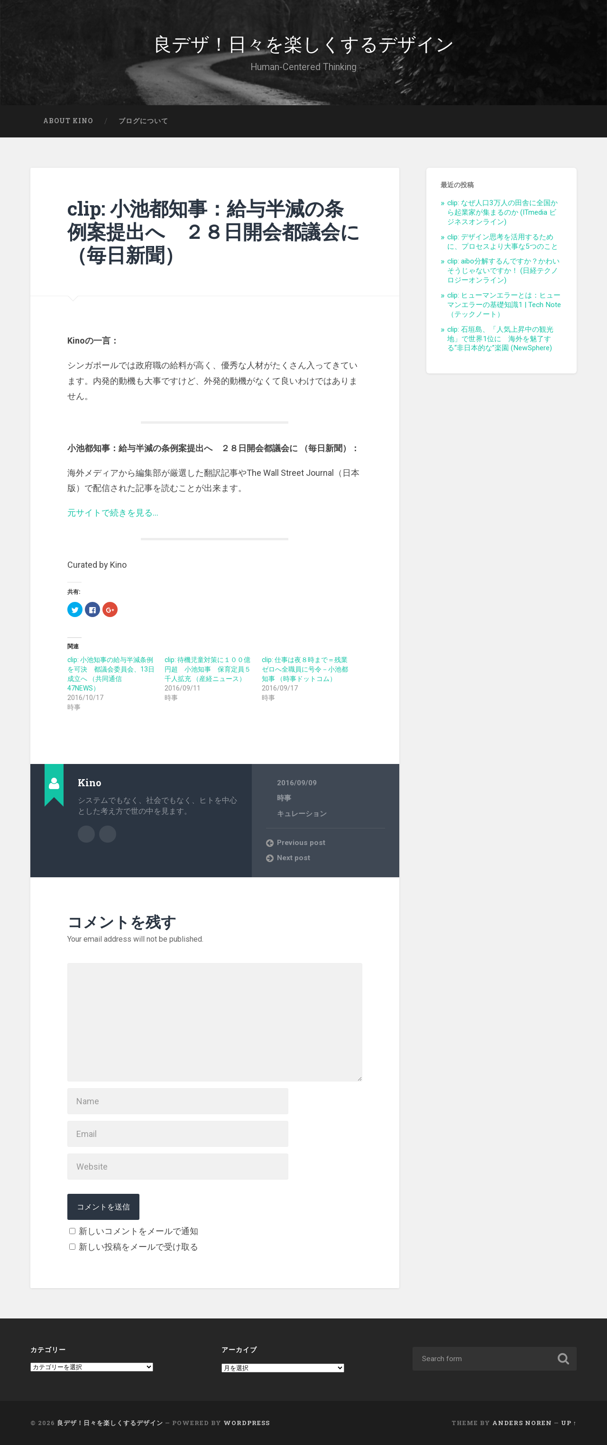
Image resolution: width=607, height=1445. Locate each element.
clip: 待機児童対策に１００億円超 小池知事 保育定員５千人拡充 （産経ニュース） (208, 669)
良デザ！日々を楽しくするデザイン (304, 42)
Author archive (86, 834)
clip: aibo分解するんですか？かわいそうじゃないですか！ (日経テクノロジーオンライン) (503, 270)
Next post (293, 858)
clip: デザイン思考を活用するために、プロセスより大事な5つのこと (502, 242)
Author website (107, 834)
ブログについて (143, 121)
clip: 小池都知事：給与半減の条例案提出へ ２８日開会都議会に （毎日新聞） (213, 231)
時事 (284, 798)
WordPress (246, 1423)
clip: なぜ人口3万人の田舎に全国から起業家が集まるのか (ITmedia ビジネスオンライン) (502, 212)
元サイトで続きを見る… (112, 513)
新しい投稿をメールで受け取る (138, 1247)
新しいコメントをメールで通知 (138, 1231)
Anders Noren (522, 1423)
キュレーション (302, 813)
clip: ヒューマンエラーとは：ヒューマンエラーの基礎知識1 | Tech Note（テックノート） (504, 304)
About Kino (68, 121)
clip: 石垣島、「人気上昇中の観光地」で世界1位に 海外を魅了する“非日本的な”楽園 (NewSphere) (500, 339)
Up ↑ (569, 1423)
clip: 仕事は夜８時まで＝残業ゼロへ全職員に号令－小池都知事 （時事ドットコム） (305, 669)
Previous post (301, 842)
